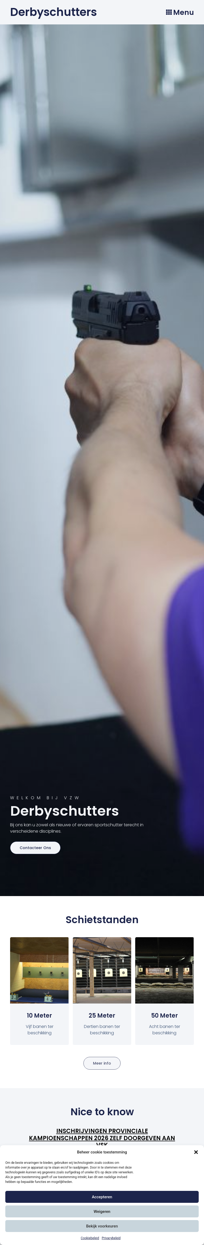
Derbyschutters (53, 12)
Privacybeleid (111, 1238)
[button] (196, 1152)
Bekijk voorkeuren (102, 1226)
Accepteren (102, 1197)
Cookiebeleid (90, 1238)
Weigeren (102, 1211)
